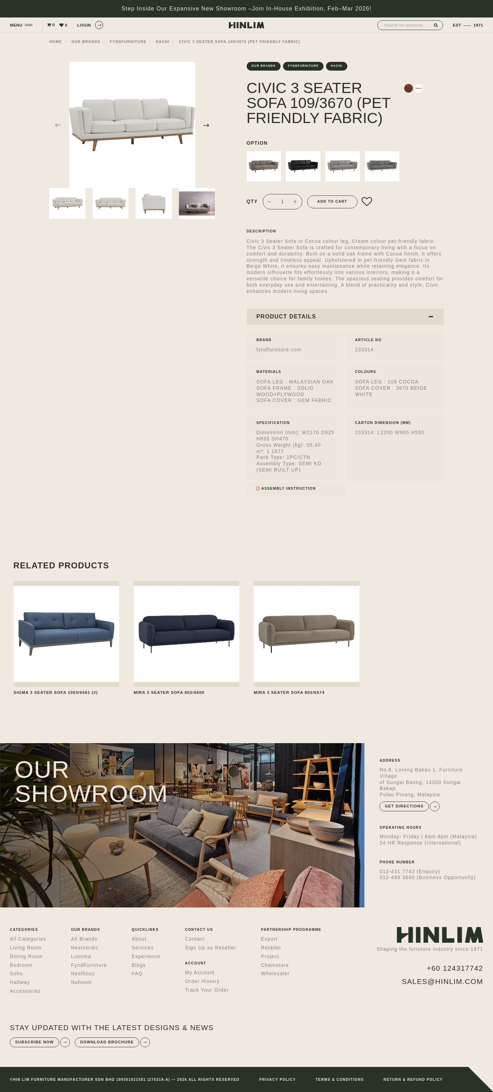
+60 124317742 (455, 968)
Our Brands (85, 42)
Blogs (139, 965)
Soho (16, 973)
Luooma (81, 956)
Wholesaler (275, 973)
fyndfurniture (128, 42)
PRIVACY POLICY (277, 1080)
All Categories (28, 939)
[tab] (345, 317)
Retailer (271, 947)
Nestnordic (85, 947)
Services (143, 947)
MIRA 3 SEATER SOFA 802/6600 (169, 692)
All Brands (84, 939)
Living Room (26, 947)
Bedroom (21, 965)
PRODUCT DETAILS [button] (345, 316)
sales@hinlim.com (442, 981)
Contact (195, 939)
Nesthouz (83, 973)
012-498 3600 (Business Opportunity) (427, 877)
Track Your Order (207, 990)
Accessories (25, 991)
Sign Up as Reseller (210, 947)
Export (269, 939)
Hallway (20, 982)
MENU (16, 25)
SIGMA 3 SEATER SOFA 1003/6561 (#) (56, 692)
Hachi (162, 42)
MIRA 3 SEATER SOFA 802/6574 (289, 692)
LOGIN (90, 25)
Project (270, 956)
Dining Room (26, 956)
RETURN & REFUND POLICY (413, 1080)
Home (55, 42)
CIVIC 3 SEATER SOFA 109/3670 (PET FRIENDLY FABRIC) (239, 42)
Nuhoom (81, 982)
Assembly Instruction (286, 488)
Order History (202, 981)
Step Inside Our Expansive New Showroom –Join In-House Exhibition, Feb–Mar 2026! (247, 9)
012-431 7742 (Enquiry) (409, 871)
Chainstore (275, 965)
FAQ (137, 973)
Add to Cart (332, 201)
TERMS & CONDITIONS (340, 1080)
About (139, 939)
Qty (252, 201)
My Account (199, 972)
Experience (146, 956)
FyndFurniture (89, 965)
